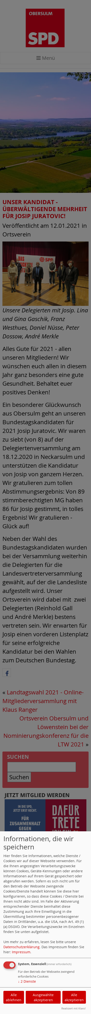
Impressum (21, 952)
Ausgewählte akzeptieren (43, 997)
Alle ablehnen (13, 997)
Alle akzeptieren (74, 997)
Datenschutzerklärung (21, 947)
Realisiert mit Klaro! (73, 1008)
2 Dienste (27, 981)
